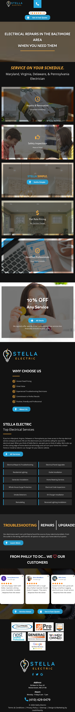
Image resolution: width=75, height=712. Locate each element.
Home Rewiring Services (55, 480)
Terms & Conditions (16, 707)
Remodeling (20, 502)
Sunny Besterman (13, 577)
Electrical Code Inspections (55, 487)
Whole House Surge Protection (20, 487)
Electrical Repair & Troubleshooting (20, 465)
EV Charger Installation (55, 495)
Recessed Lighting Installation (55, 502)
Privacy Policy (32, 707)
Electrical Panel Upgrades (55, 465)
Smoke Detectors (20, 495)
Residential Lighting (20, 472)
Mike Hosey (62, 577)
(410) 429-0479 (37, 700)
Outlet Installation (55, 472)
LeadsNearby (37, 710)
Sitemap (43, 707)
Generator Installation (20, 480)
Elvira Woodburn (38, 577)
